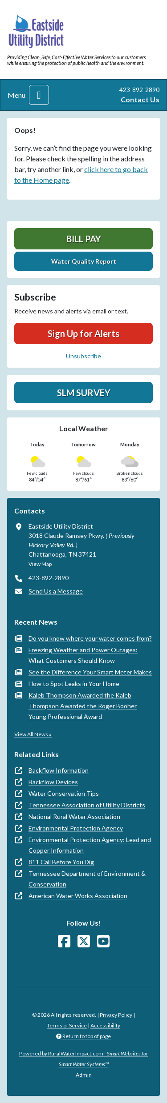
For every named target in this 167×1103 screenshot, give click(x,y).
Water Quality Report (83, 261)
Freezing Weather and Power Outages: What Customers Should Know (83, 655)
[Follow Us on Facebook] (64, 941)
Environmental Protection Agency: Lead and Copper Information (90, 845)
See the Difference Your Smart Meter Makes (90, 672)
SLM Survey (83, 392)
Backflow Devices (53, 782)
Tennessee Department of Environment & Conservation (87, 879)
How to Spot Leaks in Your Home (74, 683)
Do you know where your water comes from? (90, 638)
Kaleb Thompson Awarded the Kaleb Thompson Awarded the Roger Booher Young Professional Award (83, 705)
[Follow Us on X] (83, 941)
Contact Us (140, 99)
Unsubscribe (83, 356)
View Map (40, 564)
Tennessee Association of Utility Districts (87, 805)
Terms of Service (67, 1025)
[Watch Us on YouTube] (103, 941)
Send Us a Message (56, 591)
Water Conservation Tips (64, 793)
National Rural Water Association (74, 816)
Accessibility (105, 1025)
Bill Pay (83, 238)
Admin (84, 1074)
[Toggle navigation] (39, 95)
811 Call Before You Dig (61, 862)
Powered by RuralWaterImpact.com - (83, 1058)
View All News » (33, 734)
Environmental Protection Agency (76, 828)
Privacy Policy (116, 1014)
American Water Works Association (78, 895)
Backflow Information (59, 770)
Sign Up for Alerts (83, 333)
